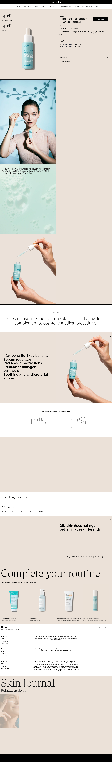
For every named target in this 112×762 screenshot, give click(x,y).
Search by (89, 6)
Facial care (17, 6)
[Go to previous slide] (106, 336)
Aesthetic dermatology (64, 6)
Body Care (52, 6)
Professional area (102, 2)
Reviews (72, 28)
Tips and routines (79, 6)
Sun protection (27, 6)
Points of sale (90, 2)
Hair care (44, 6)
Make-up (36, 6)
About (96, 6)
